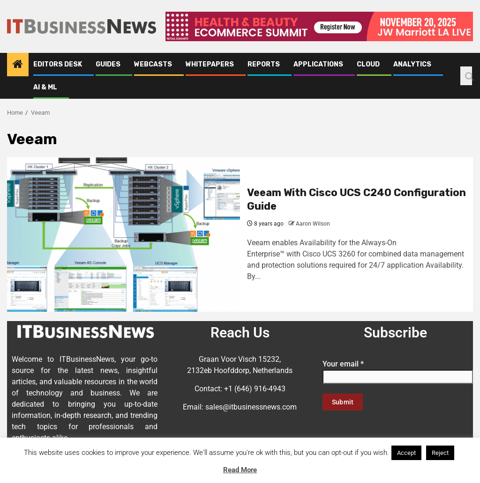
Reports (264, 64)
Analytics (412, 64)
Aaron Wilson (313, 223)
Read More (240, 470)
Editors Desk (57, 64)
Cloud (368, 64)
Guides (108, 64)
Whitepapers (210, 64)
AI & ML (45, 87)
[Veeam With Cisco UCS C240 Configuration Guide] (123, 234)
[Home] (18, 65)
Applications (318, 64)
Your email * (397, 370)
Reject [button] (440, 452)
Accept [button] (406, 452)
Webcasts (153, 64)
